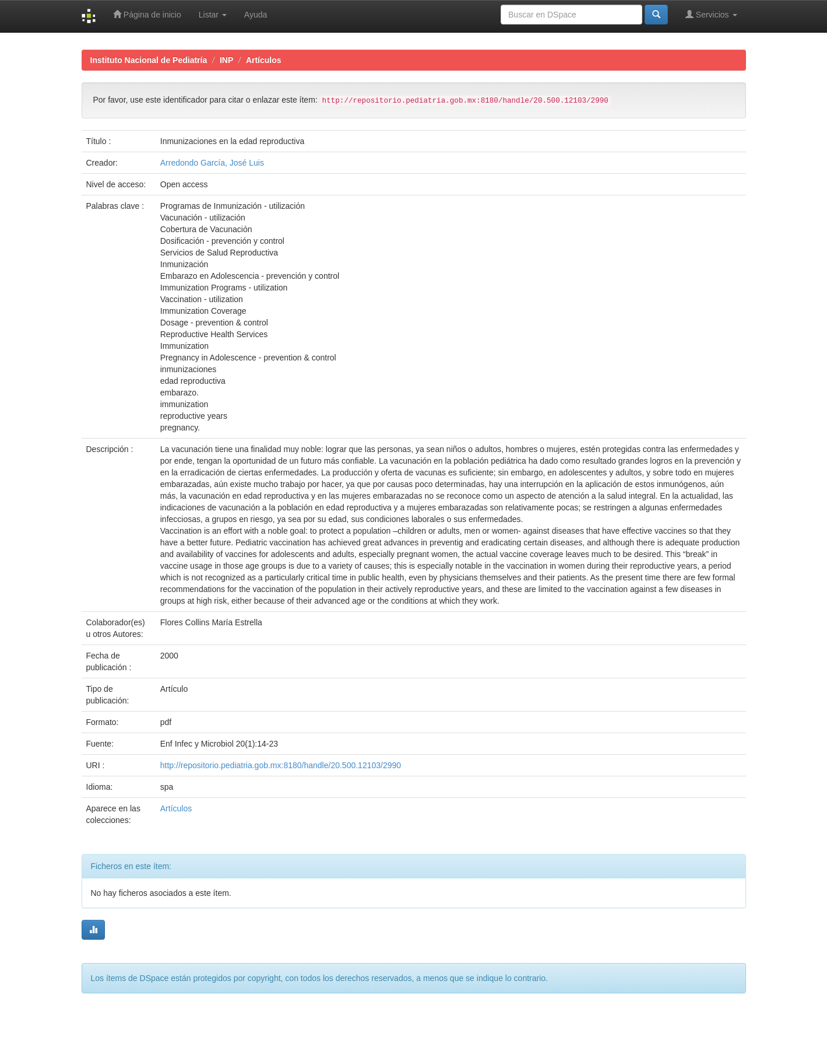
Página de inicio (147, 14)
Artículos (263, 60)
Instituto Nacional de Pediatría (148, 60)
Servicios (711, 14)
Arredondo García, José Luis (212, 162)
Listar (213, 14)
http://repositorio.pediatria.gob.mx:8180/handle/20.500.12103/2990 (280, 765)
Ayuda (255, 14)
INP (226, 60)
